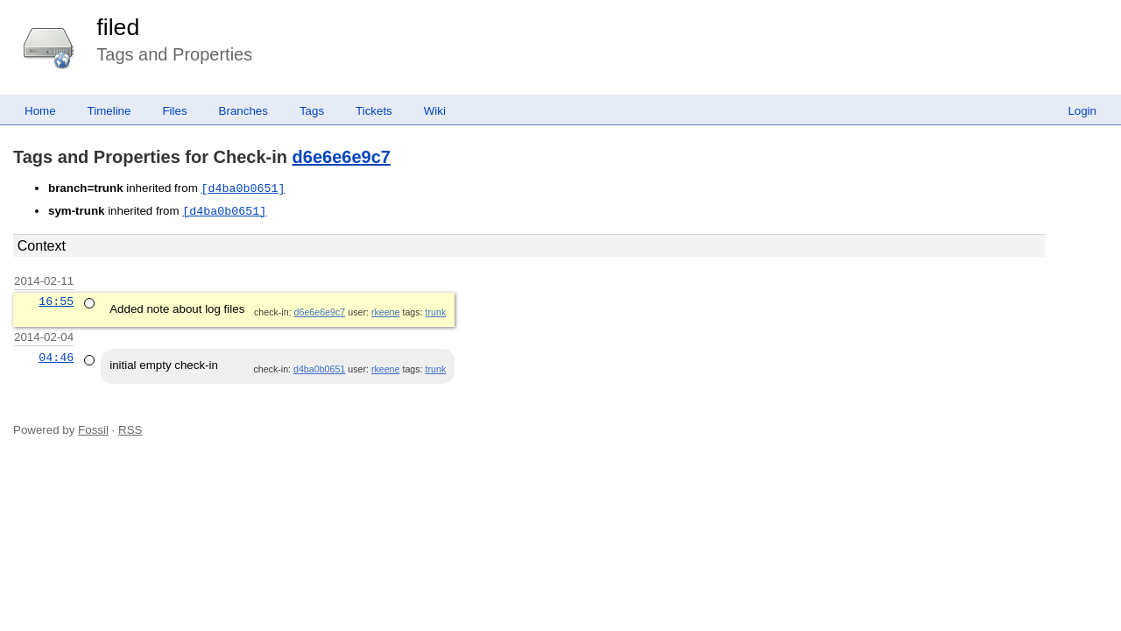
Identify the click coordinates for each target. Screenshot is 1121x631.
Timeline (109, 110)
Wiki (435, 110)
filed (117, 27)
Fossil (93, 429)
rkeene (385, 312)
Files (174, 110)
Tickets (374, 110)
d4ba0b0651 (319, 369)
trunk (436, 312)
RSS (130, 429)
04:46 (56, 357)
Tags (312, 110)
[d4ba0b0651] (243, 188)
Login (1082, 110)
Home (40, 110)
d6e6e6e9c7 (342, 157)
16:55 (56, 301)
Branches (243, 110)
